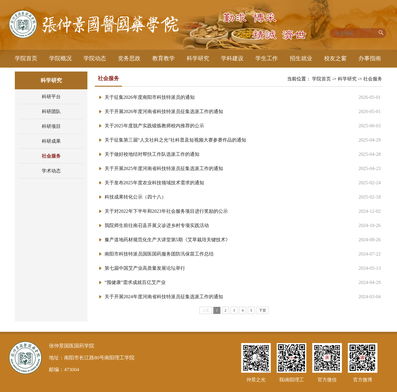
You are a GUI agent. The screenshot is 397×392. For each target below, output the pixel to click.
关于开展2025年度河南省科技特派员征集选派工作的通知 (164, 168)
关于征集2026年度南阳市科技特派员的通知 (150, 97)
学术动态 (51, 170)
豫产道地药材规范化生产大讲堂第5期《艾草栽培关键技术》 (167, 239)
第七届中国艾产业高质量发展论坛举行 (145, 268)
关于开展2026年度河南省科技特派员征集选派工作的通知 (164, 111)
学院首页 (321, 78)
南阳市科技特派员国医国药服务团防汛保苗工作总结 (159, 253)
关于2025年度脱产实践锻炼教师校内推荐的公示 (154, 125)
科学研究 (347, 78)
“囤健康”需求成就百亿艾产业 (135, 282)
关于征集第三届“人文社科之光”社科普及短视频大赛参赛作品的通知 (175, 139)
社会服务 (51, 155)
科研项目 (51, 126)
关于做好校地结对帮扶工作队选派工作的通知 (152, 154)
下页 (262, 310)
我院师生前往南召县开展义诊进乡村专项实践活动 (157, 225)
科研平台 (51, 96)
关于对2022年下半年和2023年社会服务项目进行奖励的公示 (166, 211)
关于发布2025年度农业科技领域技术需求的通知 (154, 182)
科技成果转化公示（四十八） (135, 196)
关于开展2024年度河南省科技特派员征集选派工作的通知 (164, 296)
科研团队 (51, 111)
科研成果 (51, 141)
